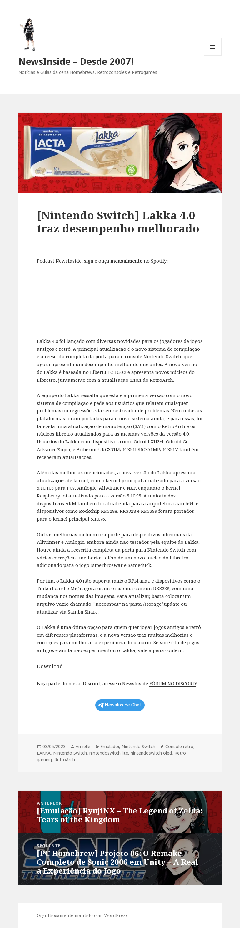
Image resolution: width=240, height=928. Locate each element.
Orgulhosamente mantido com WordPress (82, 915)
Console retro (179, 746)
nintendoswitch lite (108, 753)
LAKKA (44, 753)
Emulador (109, 746)
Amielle (83, 746)
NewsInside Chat (119, 705)
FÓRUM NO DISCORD (172, 683)
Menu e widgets (213, 55)
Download (50, 666)
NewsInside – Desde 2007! (76, 61)
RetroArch (64, 759)
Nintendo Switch (138, 746)
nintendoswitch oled (151, 753)
